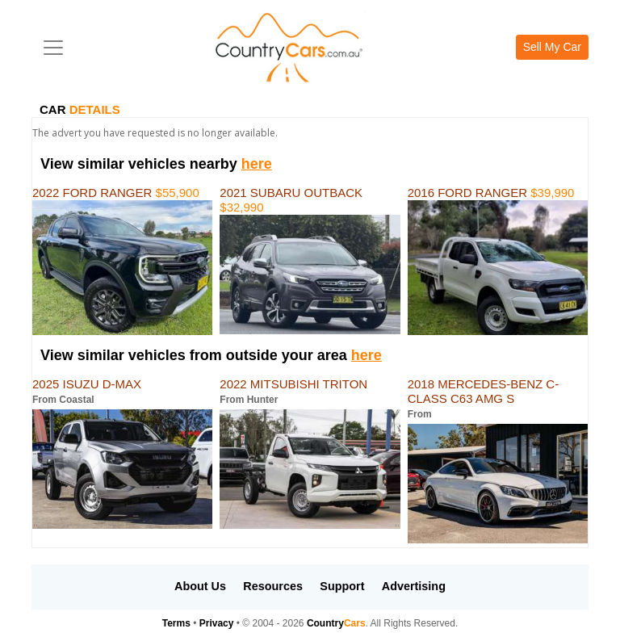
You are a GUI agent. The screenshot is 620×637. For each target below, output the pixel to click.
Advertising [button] (414, 586)
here (256, 164)
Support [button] (342, 586)
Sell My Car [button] (552, 46)
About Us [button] (200, 586)
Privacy (216, 623)
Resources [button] (273, 586)
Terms (176, 623)
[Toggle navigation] (53, 47)
